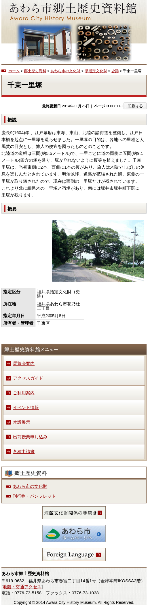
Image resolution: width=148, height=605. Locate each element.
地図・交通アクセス (22, 586)
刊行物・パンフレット (34, 496)
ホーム (14, 71)
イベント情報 (26, 407)
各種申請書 (24, 451)
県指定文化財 (96, 71)
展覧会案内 (24, 363)
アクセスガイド (28, 378)
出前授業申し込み (30, 436)
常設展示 (21, 422)
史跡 (115, 71)
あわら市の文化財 (65, 71)
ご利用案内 (24, 392)
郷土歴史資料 (35, 71)
